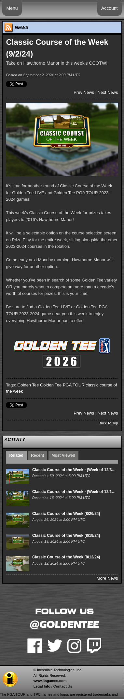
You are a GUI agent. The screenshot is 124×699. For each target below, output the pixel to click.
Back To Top (108, 423)
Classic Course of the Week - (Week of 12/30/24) (76, 470)
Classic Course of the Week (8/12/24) (66, 557)
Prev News (84, 92)
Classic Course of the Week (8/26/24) (66, 513)
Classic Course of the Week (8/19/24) (66, 535)
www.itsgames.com (50, 681)
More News (107, 578)
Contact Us (62, 686)
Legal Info (42, 686)
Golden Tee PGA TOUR (62, 385)
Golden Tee (28, 385)
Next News (108, 92)
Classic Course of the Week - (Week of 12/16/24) (76, 491)
